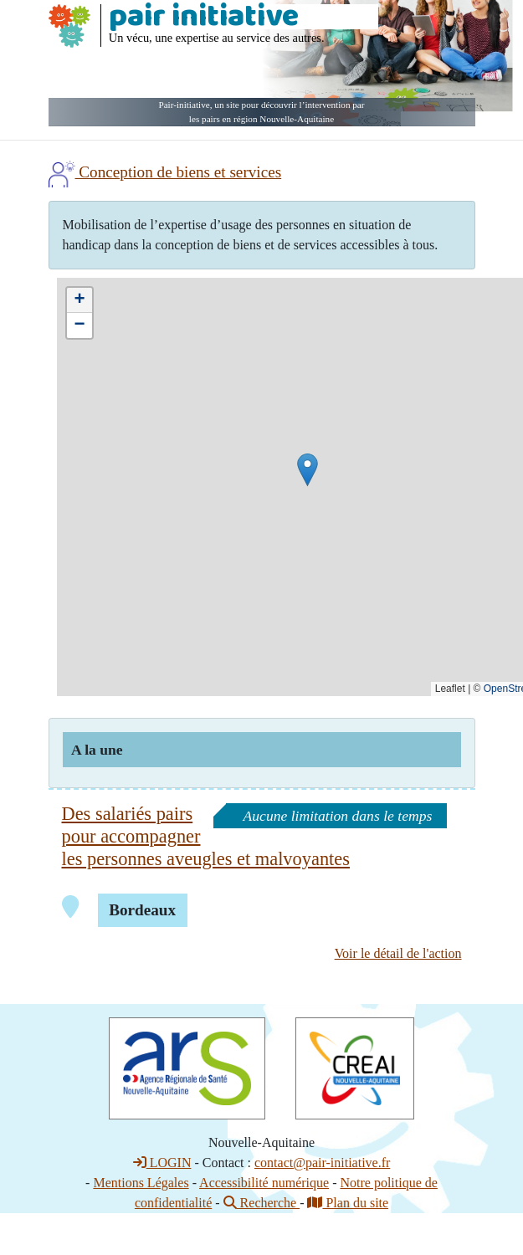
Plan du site (347, 1203)
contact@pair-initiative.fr (322, 1162)
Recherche (261, 1203)
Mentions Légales (140, 1183)
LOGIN (162, 1162)
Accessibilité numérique (264, 1183)
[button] (307, 470)
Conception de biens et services (165, 172)
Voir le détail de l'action (398, 953)
